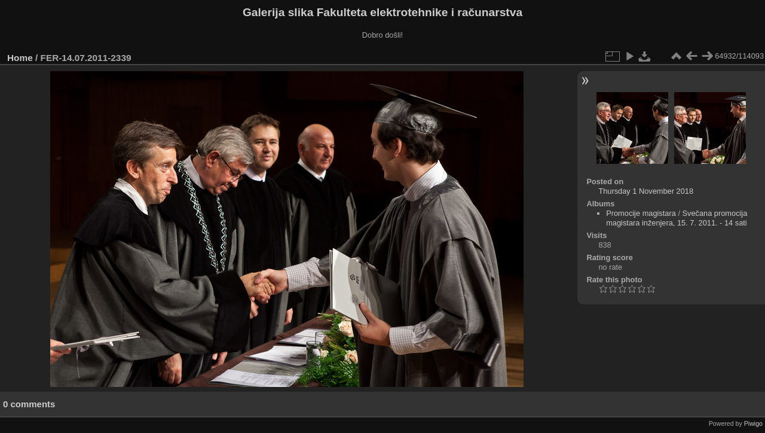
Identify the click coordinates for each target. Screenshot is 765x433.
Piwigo (753, 423)
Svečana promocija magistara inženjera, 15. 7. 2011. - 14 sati (676, 218)
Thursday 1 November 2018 (645, 191)
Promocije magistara (641, 213)
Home (20, 58)
